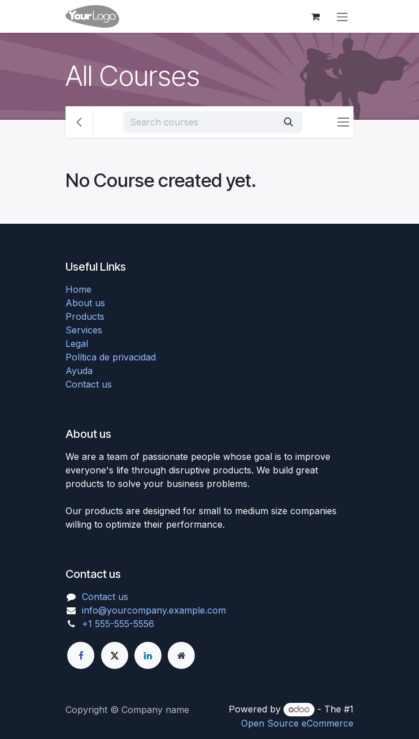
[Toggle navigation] (342, 16)
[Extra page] (181, 655)
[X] (114, 655)
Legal (77, 343)
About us (85, 302)
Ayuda (79, 370)
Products (85, 316)
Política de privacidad (111, 357)
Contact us (89, 384)
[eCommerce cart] (315, 16)
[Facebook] (80, 655)
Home (78, 289)
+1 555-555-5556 (118, 623)
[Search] (288, 122)
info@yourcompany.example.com (154, 610)
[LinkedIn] (148, 655)
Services (84, 330)
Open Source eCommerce (297, 723)
